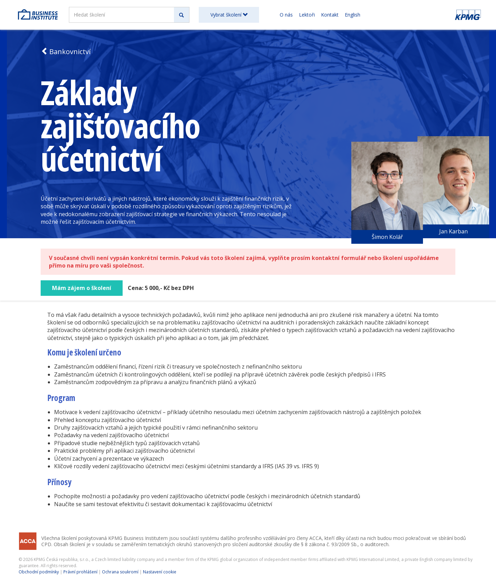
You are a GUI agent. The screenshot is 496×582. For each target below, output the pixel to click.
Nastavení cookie (159, 572)
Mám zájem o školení (81, 288)
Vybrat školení (229, 14)
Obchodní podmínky (39, 572)
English (352, 14)
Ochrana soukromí (120, 572)
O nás (286, 14)
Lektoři (307, 14)
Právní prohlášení (80, 572)
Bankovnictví (66, 51)
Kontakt (330, 14)
